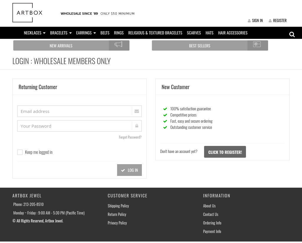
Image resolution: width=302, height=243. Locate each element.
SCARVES (194, 32)
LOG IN (129, 170)
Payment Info (212, 231)
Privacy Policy (117, 222)
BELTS (105, 32)
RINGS (119, 32)
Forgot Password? (130, 137)
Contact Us (211, 214)
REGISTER (278, 20)
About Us (209, 205)
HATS (210, 32)
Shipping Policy (118, 205)
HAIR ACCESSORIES (232, 32)
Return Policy (117, 214)
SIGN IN (255, 20)
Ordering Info (212, 222)
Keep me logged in (34, 152)
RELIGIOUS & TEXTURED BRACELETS (155, 32)
